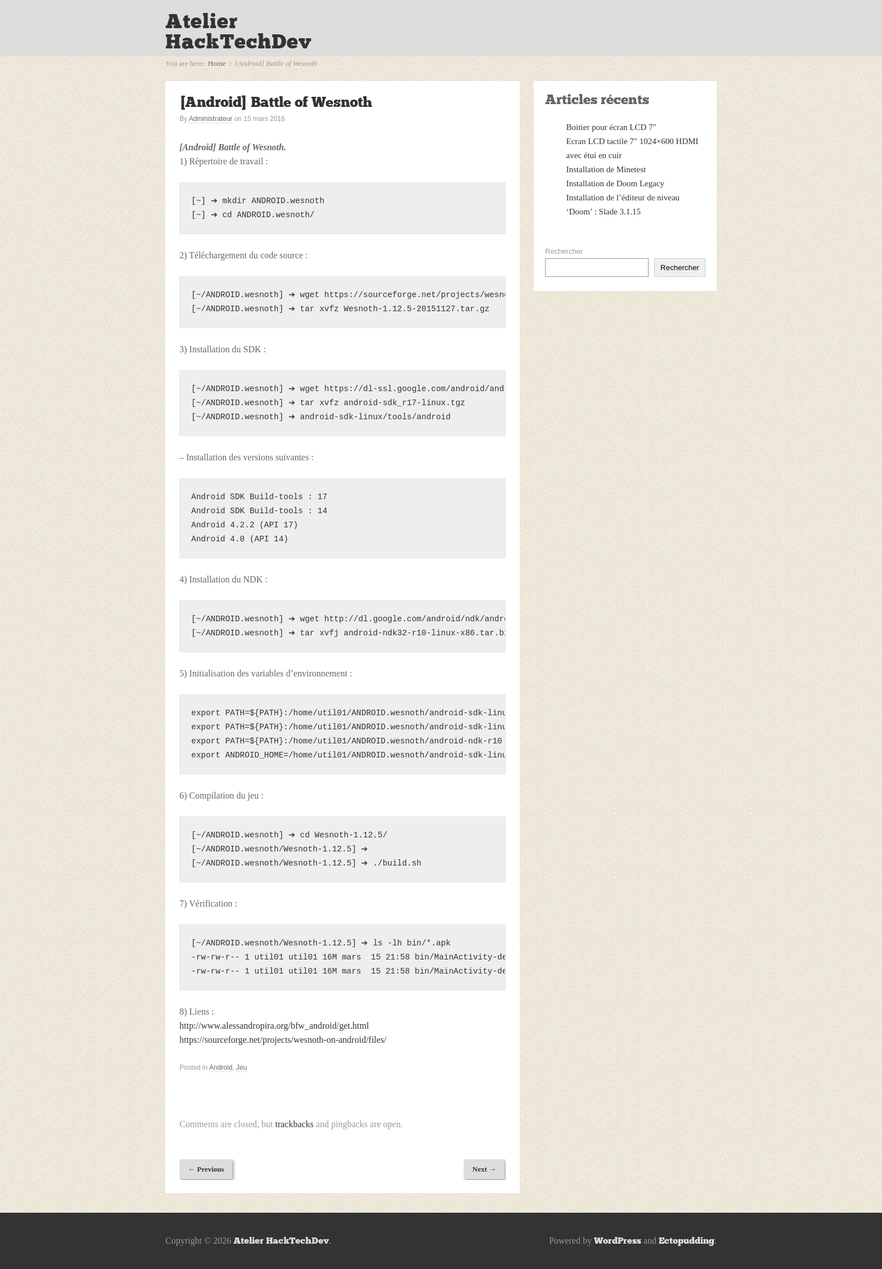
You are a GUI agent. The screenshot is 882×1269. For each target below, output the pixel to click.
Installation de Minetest (606, 169)
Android (220, 1067)
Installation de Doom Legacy (615, 183)
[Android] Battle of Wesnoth (275, 102)
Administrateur (210, 119)
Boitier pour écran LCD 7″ (611, 127)
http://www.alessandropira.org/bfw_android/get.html (274, 1025)
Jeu (241, 1067)
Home (217, 63)
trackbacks (294, 1124)
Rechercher (564, 251)
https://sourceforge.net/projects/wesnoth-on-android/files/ (282, 1039)
